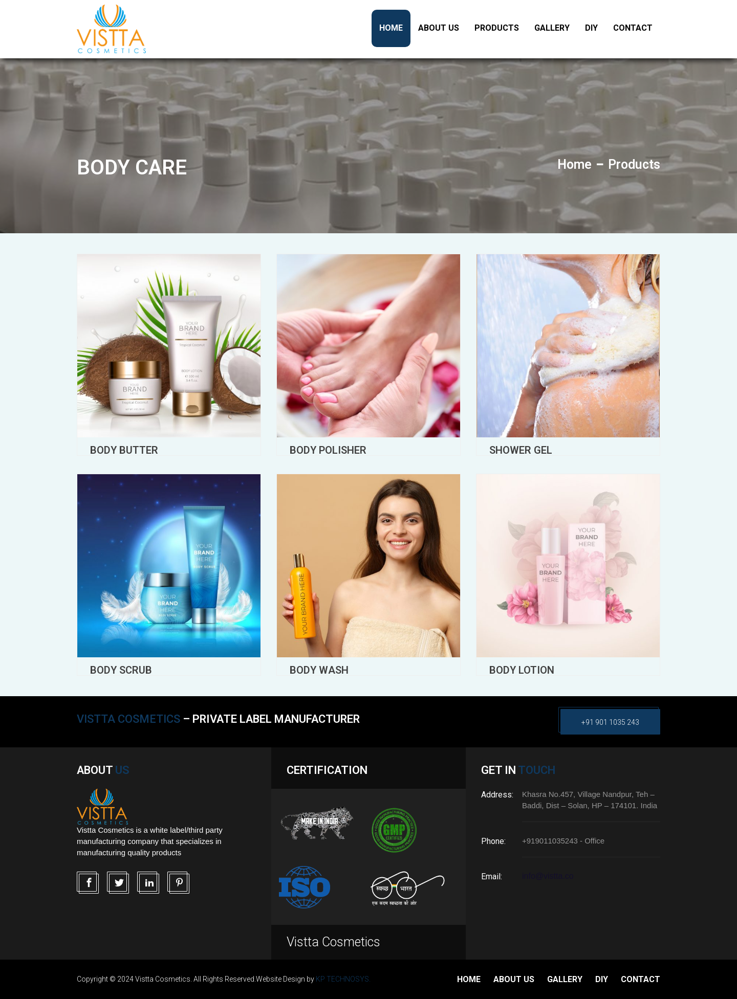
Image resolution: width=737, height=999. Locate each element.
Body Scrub (121, 670)
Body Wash (319, 670)
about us (513, 979)
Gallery (552, 28)
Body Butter (124, 450)
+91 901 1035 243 (610, 722)
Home (391, 28)
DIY (591, 28)
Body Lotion (521, 670)
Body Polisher (328, 450)
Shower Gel (520, 450)
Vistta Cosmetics (333, 942)
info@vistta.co (548, 876)
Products (496, 28)
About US (438, 28)
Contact (633, 28)
